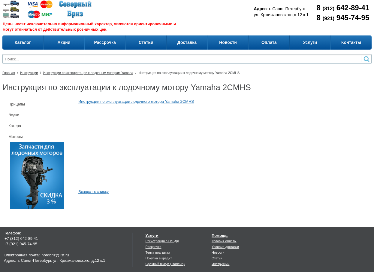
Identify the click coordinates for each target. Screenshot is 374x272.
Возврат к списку (93, 191)
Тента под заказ (158, 252)
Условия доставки (225, 247)
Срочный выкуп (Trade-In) (165, 264)
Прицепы (16, 104)
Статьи (217, 258)
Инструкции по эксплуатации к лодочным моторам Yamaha (88, 73)
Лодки (13, 115)
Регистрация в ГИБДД (162, 241)
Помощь (220, 235)
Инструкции (29, 73)
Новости (218, 252)
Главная (8, 73)
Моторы (15, 136)
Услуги (152, 235)
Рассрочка (153, 247)
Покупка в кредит (159, 258)
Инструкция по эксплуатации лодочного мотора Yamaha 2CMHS (136, 101)
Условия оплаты (224, 241)
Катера (14, 126)
